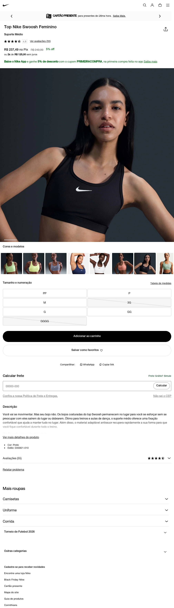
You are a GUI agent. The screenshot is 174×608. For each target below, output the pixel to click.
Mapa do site (11, 592)
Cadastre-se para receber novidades (24, 567)
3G (129, 302)
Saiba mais (150, 61)
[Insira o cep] (87, 386)
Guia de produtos (13, 598)
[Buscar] (144, 5)
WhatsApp (87, 364)
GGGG (45, 321)
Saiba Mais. (119, 15)
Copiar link (106, 364)
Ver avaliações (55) (40, 41)
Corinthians (10, 605)
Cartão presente (13, 586)
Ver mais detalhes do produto (21, 437)
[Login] (152, 5)
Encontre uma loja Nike (17, 573)
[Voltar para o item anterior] (11, 16)
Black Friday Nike (14, 579)
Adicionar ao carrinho (87, 336)
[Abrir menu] (167, 5)
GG (129, 312)
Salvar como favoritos (87, 350)
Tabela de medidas (160, 283)
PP (45, 293)
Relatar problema (13, 469)
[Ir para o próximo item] (159, 16)
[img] (160, 5)
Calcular (161, 385)
